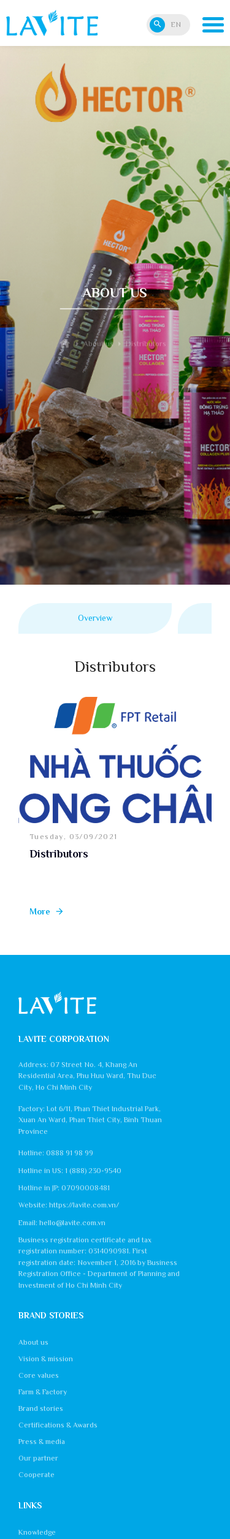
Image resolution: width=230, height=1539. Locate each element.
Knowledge (37, 1532)
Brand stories (40, 1408)
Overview (95, 618)
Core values (38, 1375)
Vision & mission (45, 1359)
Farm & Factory (42, 1392)
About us (33, 1342)
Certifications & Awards (58, 1425)
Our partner (38, 1458)
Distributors (58, 854)
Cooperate (36, 1474)
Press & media (41, 1441)
